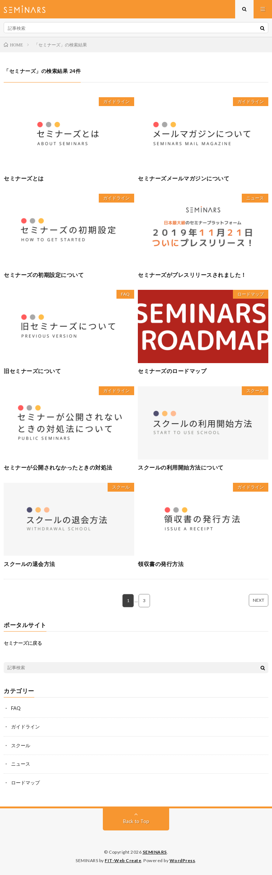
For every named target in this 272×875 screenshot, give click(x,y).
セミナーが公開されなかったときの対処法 (58, 467)
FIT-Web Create (123, 860)
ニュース (255, 198)
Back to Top (136, 821)
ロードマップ (250, 294)
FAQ (125, 294)
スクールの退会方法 (29, 564)
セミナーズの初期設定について (44, 274)
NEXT (258, 600)
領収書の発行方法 (161, 564)
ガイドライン (116, 101)
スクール (255, 390)
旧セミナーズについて (32, 371)
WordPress (182, 860)
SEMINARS (155, 852)
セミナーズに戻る (23, 643)
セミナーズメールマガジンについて (183, 178)
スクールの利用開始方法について (181, 467)
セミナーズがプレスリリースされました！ (192, 274)
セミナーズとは (24, 178)
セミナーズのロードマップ (172, 371)
